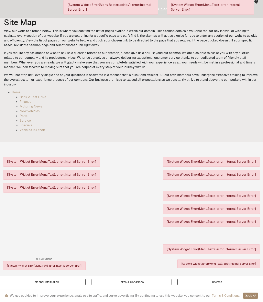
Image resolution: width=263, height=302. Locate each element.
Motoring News (31, 106)
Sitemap (217, 282)
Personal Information (46, 282)
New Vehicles (30, 111)
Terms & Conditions (131, 282)
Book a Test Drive (33, 97)
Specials (26, 125)
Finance (25, 102)
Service (25, 120)
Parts (23, 116)
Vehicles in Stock (32, 130)
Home (16, 92)
